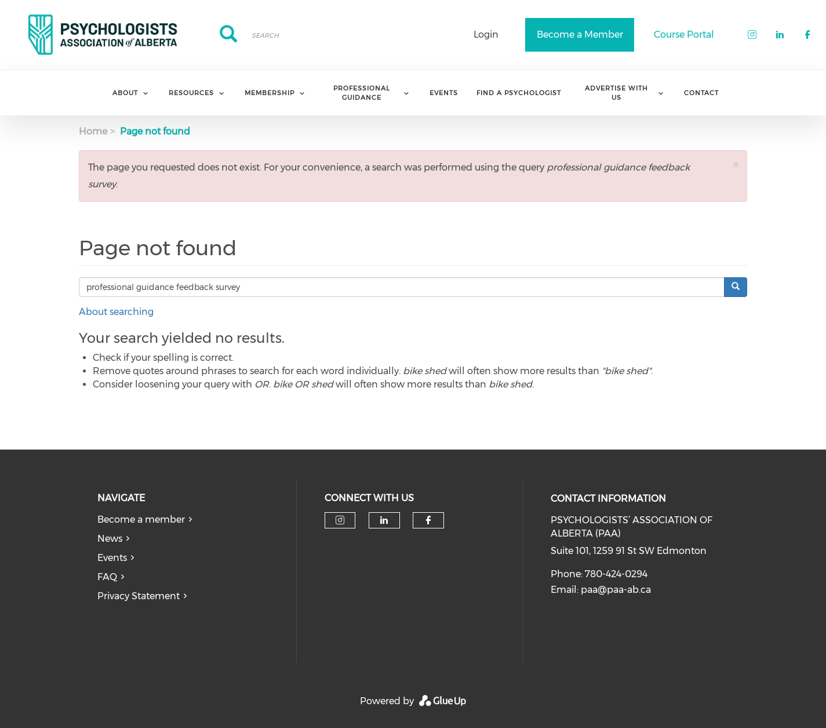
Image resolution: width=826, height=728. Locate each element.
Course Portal (684, 34)
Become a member (141, 519)
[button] (735, 164)
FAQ (107, 576)
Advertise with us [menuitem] (616, 92)
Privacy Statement (138, 596)
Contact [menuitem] (701, 93)
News (109, 538)
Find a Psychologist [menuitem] (518, 93)
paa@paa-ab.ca (616, 589)
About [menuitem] (125, 93)
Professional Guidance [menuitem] (361, 92)
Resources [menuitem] (191, 93)
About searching (116, 311)
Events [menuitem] (444, 93)
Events (112, 557)
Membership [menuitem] (269, 93)
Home (93, 131)
